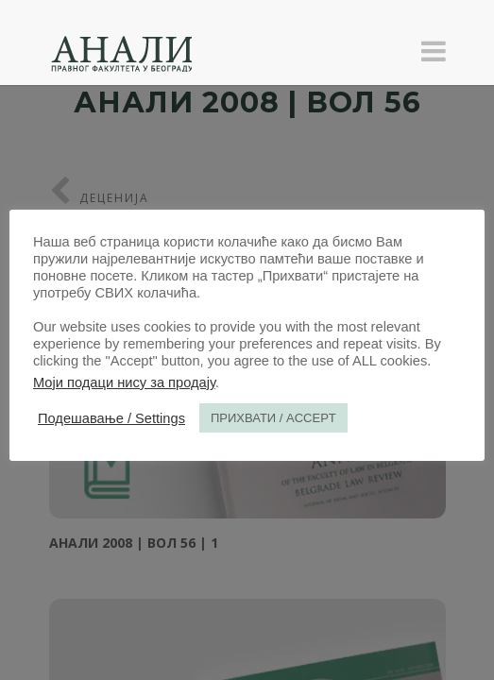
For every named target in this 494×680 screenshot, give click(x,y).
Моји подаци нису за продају (124, 382)
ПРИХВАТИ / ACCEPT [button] (273, 418)
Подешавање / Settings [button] (111, 418)
